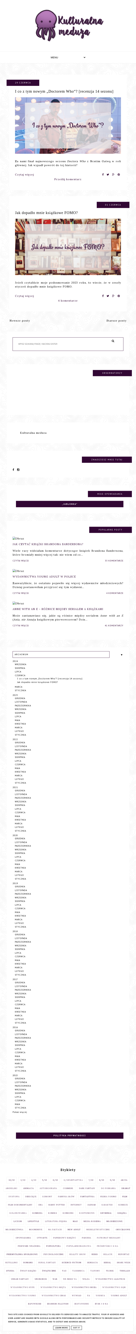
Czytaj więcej (24, 174)
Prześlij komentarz (68, 179)
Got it (76, 1328)
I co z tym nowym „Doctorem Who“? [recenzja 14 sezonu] (64, 91)
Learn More (61, 1328)
